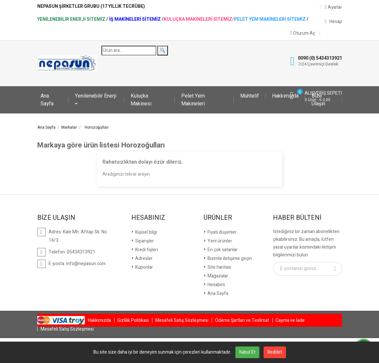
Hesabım (216, 284)
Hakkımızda (285, 96)
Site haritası (219, 267)
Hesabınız (148, 217)
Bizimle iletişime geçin (229, 258)
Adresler (143, 258)
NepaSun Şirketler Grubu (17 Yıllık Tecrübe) (91, 6)
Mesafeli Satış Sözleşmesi (181, 320)
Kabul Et (247, 352)
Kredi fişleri (146, 249)
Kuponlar (143, 267)
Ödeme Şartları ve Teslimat (242, 320)
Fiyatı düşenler (222, 232)
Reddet (274, 352)
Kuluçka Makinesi (141, 100)
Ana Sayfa (47, 100)
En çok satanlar (222, 249)
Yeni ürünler (219, 241)
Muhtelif (249, 96)
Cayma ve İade (290, 320)
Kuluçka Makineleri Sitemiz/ (199, 19)
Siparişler (144, 241)
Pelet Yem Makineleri (193, 100)
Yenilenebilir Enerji (95, 96)
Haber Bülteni (297, 217)
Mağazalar (217, 276)
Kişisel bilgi (145, 232)
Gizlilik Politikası (133, 320)
